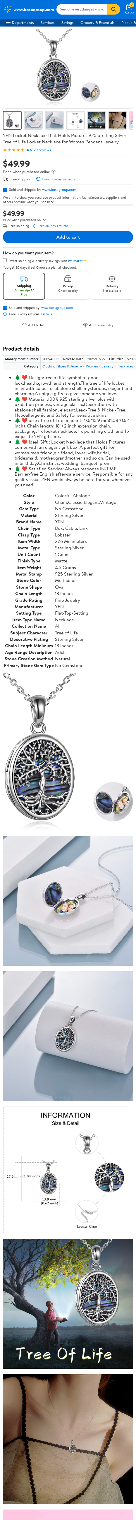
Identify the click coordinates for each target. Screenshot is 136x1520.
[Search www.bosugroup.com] (81, 9)
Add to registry (98, 325)
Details (46, 314)
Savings (67, 22)
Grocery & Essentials (97, 22)
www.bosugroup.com (59, 189)
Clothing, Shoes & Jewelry (62, 366)
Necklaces (125, 366)
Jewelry (107, 366)
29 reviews (42, 150)
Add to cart (68, 237)
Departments (20, 22)
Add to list (33, 325)
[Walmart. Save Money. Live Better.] (29, 9)
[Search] (113, 9)
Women (92, 366)
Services (47, 22)
